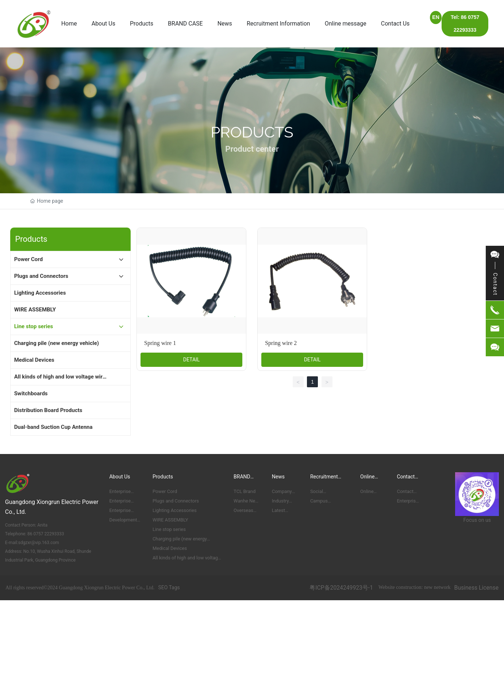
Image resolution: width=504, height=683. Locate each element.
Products (252, 132)
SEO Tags (169, 587)
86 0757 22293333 (45, 533)
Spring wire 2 (281, 343)
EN (435, 17)
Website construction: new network (414, 587)
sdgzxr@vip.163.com (38, 542)
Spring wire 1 (160, 343)
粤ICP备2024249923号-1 (341, 587)
